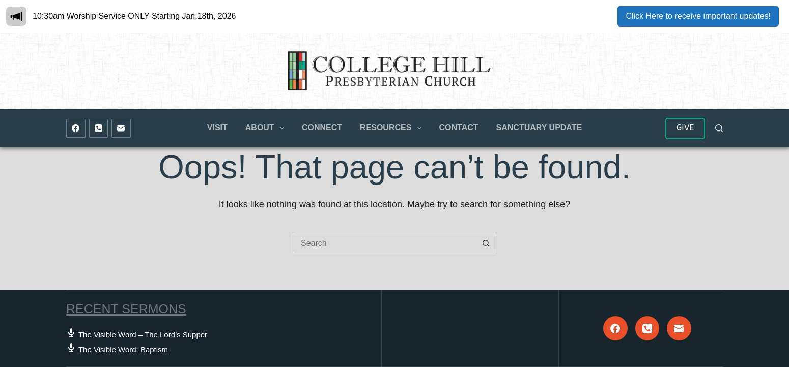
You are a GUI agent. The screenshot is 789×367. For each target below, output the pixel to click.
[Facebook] (76, 128)
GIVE (685, 128)
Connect (322, 127)
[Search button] (486, 243)
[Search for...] (384, 243)
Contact (458, 127)
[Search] (719, 128)
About (266, 128)
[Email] (121, 128)
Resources (393, 128)
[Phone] (98, 128)
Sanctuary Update (539, 127)
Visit (217, 127)
